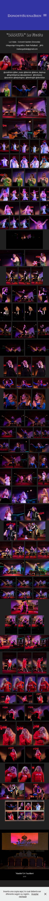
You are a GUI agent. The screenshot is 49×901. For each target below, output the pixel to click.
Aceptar (35, 894)
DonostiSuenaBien (24, 16)
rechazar (23, 896)
